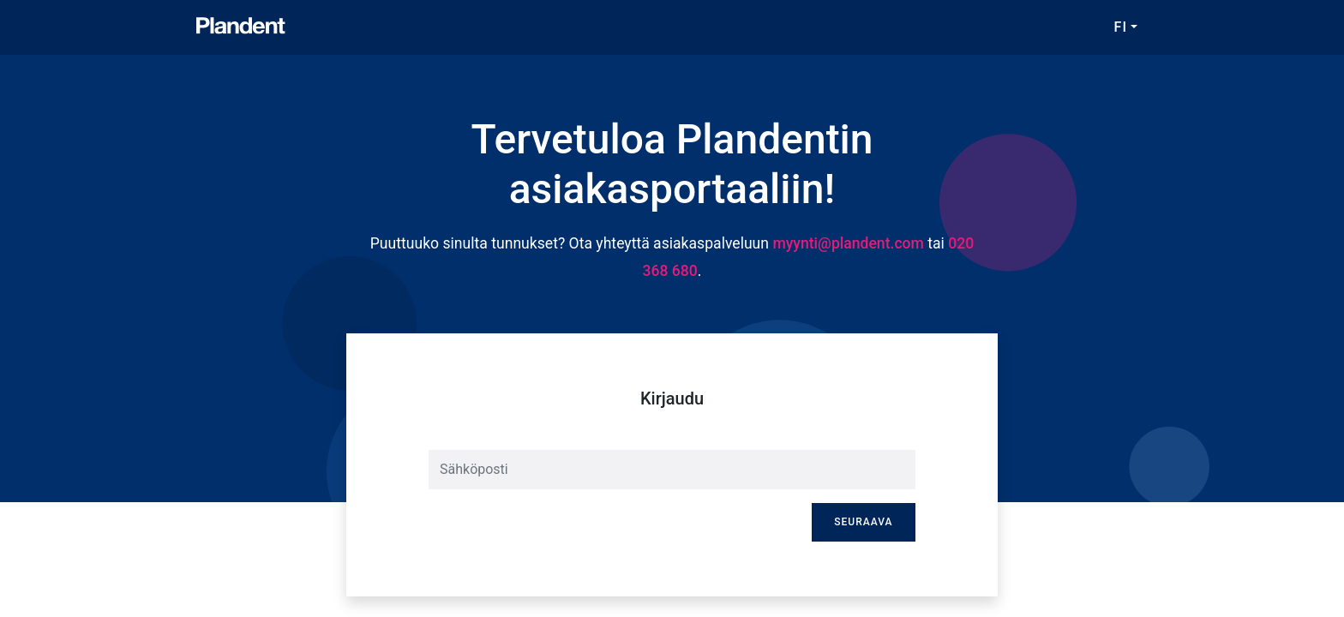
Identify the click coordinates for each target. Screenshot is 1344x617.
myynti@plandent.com (848, 243)
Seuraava (863, 522)
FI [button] (1120, 27)
